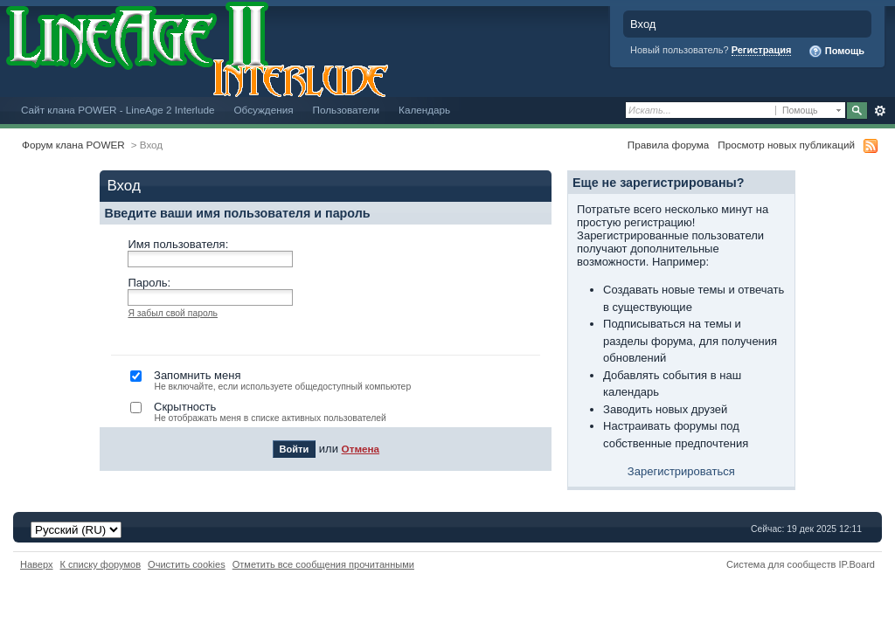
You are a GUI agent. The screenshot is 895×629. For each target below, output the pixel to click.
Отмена (361, 448)
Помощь (836, 52)
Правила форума (668, 144)
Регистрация (762, 50)
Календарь (424, 109)
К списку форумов (101, 564)
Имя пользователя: (178, 244)
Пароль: (149, 282)
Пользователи (346, 109)
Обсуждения (263, 109)
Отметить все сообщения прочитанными (323, 564)
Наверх (36, 564)
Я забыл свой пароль (173, 313)
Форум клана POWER (73, 144)
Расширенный (880, 111)
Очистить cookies (186, 564)
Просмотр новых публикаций (786, 144)
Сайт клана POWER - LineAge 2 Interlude (117, 109)
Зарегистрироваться (681, 471)
